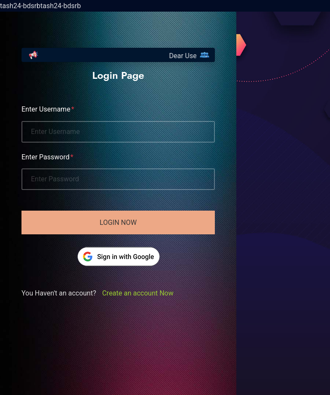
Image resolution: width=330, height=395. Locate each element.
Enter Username (45, 109)
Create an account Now (138, 293)
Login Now (118, 222)
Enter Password (45, 157)
